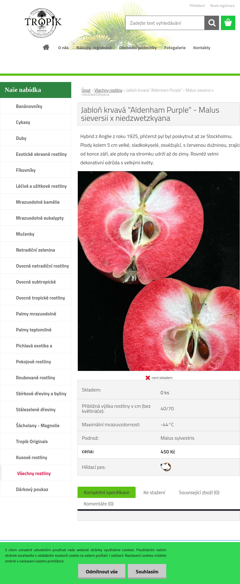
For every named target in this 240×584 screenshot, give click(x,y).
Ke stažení (154, 492)
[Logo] (43, 23)
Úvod (86, 90)
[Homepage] (46, 47)
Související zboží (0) (199, 492)
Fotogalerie (175, 47)
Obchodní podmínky (138, 47)
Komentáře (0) (98, 503)
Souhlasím (147, 571)
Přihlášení (197, 5)
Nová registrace (222, 5)
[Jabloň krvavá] (159, 173)
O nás (63, 47)
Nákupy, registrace (94, 47)
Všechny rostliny (108, 90)
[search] (212, 23)
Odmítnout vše (102, 571)
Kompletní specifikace (106, 492)
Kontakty (201, 47)
